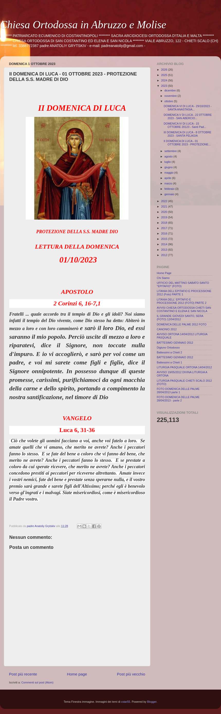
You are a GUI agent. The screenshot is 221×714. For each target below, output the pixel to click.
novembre (171, 95)
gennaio (169, 194)
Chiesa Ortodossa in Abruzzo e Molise (83, 25)
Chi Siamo (163, 277)
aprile (168, 178)
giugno (168, 167)
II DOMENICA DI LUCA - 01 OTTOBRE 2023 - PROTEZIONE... (187, 142)
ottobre (169, 101)
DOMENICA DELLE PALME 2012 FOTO (181, 324)
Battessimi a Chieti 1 (169, 362)
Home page (77, 674)
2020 (164, 211)
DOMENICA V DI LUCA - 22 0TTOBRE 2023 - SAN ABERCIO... (188, 116)
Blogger (152, 701)
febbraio (169, 188)
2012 (164, 255)
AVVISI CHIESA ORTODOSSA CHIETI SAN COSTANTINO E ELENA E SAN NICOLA (184, 309)
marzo (168, 183)
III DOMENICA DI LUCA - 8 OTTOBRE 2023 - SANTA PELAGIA (187, 134)
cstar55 (125, 701)
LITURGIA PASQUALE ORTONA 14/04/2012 (184, 367)
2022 (164, 201)
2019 (164, 217)
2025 (164, 75)
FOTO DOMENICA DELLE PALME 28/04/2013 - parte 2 (178, 399)
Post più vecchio (131, 674)
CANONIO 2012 (167, 329)
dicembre (170, 90)
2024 (164, 80)
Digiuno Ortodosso (168, 347)
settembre (171, 151)
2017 (164, 228)
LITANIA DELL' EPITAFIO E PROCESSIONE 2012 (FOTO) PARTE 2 (181, 301)
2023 (164, 85)
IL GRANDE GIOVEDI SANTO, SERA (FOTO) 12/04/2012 (180, 317)
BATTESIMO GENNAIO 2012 (175, 342)
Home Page (164, 273)
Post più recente (23, 674)
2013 (164, 249)
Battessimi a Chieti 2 (169, 352)
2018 (164, 222)
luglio (168, 161)
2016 (164, 233)
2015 (164, 238)
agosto (168, 156)
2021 (164, 206)
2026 (164, 69)
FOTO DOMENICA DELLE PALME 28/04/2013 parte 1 (178, 390)
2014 (164, 244)
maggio (169, 172)
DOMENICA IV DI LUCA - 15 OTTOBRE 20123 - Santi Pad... (185, 125)
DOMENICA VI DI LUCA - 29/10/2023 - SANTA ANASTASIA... (187, 108)
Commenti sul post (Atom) (37, 682)
